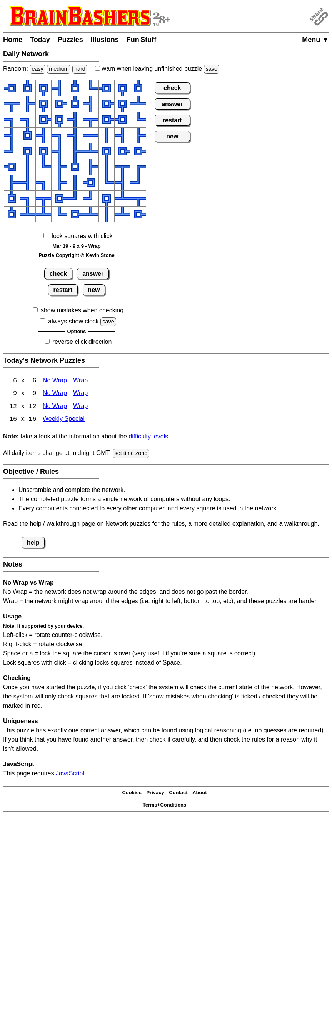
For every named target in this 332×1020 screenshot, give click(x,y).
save (211, 69)
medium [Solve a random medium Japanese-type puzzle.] (58, 69)
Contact (178, 793)
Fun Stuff (142, 39)
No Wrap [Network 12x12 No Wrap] (55, 407)
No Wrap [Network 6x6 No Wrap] (55, 381)
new (94, 290)
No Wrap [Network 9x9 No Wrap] (55, 394)
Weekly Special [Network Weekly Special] (64, 420)
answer (92, 273)
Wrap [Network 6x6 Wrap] (80, 381)
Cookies (132, 793)
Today (40, 39)
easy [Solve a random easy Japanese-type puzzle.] (37, 69)
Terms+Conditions (165, 805)
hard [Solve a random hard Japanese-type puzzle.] (79, 69)
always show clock (73, 321)
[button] (12, 88)
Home (12, 39)
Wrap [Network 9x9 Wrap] (80, 394)
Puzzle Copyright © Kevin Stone (76, 255)
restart (63, 290)
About (199, 793)
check (58, 273)
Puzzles (70, 39)
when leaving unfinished (157, 68)
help (33, 543)
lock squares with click (82, 236)
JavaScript (70, 773)
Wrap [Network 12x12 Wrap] (80, 407)
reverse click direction (82, 341)
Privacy (155, 793)
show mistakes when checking (82, 310)
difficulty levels (148, 437)
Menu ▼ (315, 39)
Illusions (105, 39)
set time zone (131, 454)
